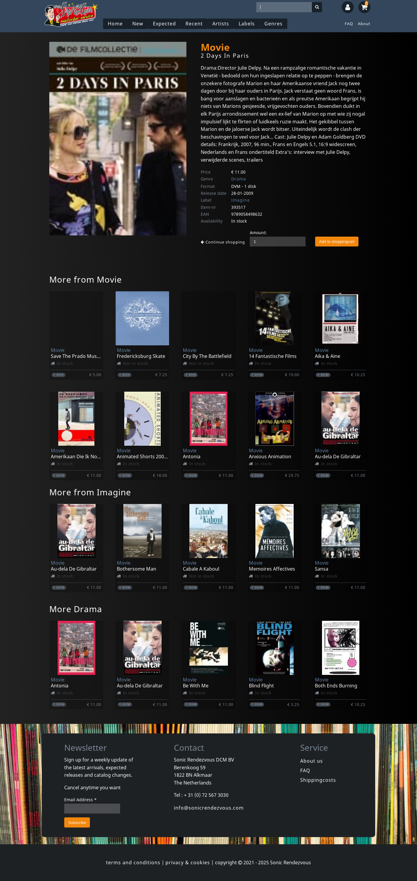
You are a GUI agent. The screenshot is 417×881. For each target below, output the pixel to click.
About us (311, 761)
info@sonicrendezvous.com (209, 808)
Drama (238, 179)
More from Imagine (90, 492)
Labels (247, 23)
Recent (194, 23)
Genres (273, 23)
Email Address (80, 799)
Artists (220, 23)
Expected (164, 23)
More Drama (75, 609)
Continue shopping (223, 242)
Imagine (240, 200)
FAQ (349, 23)
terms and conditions (133, 862)
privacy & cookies (187, 862)
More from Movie (85, 279)
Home (115, 23)
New (137, 23)
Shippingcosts (318, 780)
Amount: (258, 232)
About (364, 23)
